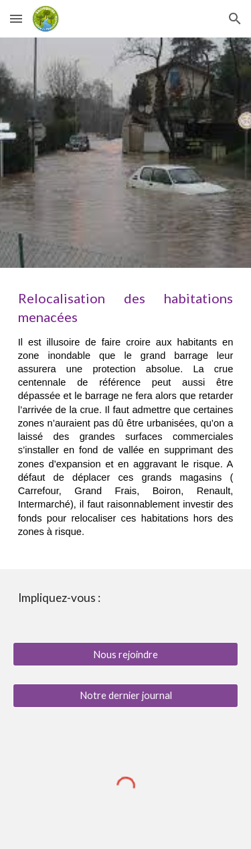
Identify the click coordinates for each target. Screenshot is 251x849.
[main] (126, 418)
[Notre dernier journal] (125, 695)
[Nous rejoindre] (125, 654)
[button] (16, 18)
